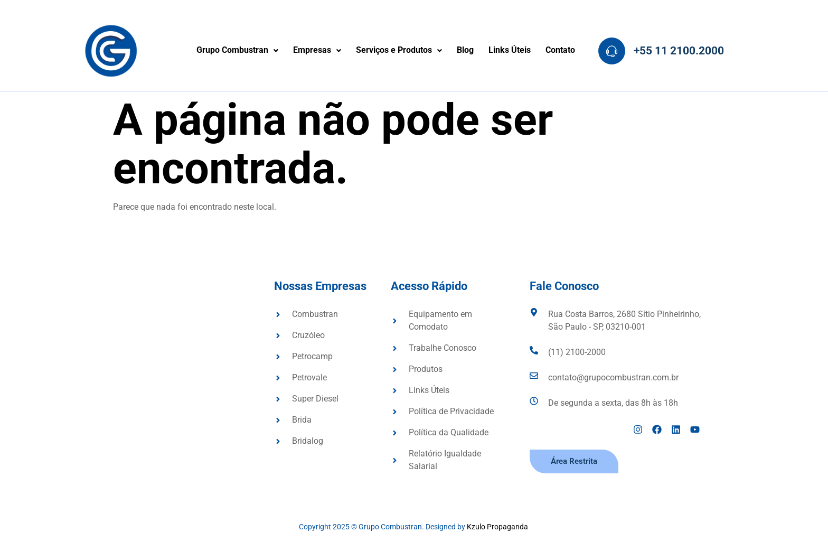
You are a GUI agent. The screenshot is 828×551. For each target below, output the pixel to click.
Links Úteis (509, 50)
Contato (560, 50)
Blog (465, 50)
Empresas (317, 50)
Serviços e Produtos (399, 50)
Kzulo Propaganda (498, 526)
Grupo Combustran (237, 50)
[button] (237, 51)
